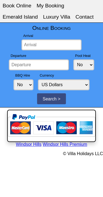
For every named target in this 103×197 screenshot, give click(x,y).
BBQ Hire (27, 29)
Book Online (11, 3)
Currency (45, 29)
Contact (94, 3)
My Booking (31, 3)
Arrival (15, 16)
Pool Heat (9, 29)
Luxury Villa (77, 3)
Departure (60, 16)
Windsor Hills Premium (60, 74)
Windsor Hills (37, 74)
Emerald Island (54, 3)
